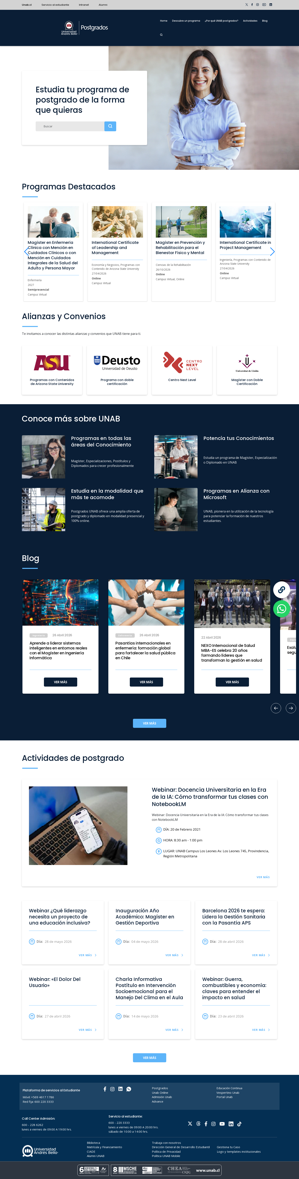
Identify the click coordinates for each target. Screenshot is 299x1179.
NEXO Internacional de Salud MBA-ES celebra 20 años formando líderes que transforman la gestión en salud (231, 653)
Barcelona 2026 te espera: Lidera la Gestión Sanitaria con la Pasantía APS (233, 917)
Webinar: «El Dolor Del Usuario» (55, 982)
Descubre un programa (186, 20)
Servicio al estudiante (55, 5)
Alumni (103, 5)
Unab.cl (27, 5)
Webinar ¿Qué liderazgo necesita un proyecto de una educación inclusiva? (59, 917)
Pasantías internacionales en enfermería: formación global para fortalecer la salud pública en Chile (145, 650)
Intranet (84, 5)
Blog (264, 20)
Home (163, 20)
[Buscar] (76, 126)
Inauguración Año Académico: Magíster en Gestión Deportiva (145, 917)
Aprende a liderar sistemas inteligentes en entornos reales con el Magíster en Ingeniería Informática (58, 650)
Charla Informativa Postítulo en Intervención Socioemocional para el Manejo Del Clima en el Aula (149, 988)
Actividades (250, 20)
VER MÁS (60, 682)
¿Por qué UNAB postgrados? (221, 20)
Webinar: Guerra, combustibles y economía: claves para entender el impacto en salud (234, 988)
